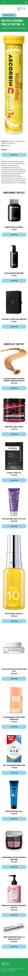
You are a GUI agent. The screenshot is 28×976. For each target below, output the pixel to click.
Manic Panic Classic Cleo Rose (14, 427)
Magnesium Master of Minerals (14, 227)
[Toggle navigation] (3, 8)
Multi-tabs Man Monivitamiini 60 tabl (14, 765)
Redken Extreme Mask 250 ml (14, 811)
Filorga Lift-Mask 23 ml (14, 473)
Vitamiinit (11, 141)
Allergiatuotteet (8, 15)
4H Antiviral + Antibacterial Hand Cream (14, 319)
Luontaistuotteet (19, 141)
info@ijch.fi (4, 2)
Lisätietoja (14, 155)
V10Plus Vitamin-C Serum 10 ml (14, 614)
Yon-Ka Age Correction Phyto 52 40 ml (14, 519)
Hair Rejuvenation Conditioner (14, 273)
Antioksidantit (11, 143)
